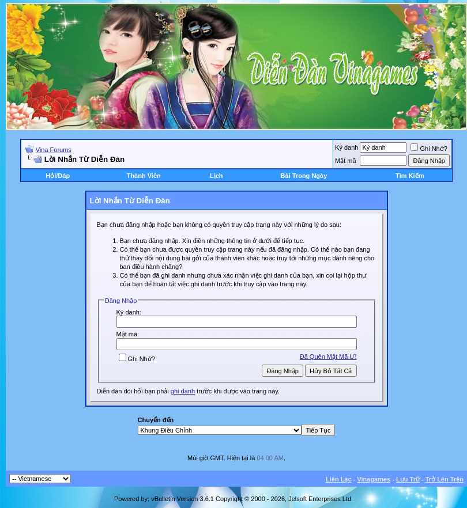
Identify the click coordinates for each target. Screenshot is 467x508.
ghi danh (183, 391)
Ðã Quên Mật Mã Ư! (328, 356)
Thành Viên (144, 175)
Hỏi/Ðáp (58, 175)
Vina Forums (53, 149)
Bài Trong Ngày (304, 175)
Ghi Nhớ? (428, 148)
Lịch (216, 175)
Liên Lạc (339, 479)
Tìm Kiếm (410, 175)
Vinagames (373, 479)
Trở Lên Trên (444, 479)
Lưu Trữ (408, 479)
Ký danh (346, 147)
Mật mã (345, 160)
